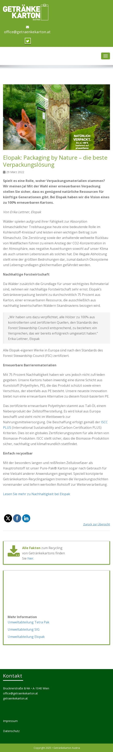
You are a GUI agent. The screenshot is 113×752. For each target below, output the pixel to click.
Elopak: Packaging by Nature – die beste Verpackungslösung (55, 161)
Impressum (10, 721)
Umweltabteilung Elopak (26, 636)
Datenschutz (11, 731)
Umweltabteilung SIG (23, 629)
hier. (30, 558)
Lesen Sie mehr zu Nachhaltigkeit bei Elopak (36, 494)
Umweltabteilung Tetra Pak (28, 622)
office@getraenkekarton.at (27, 31)
